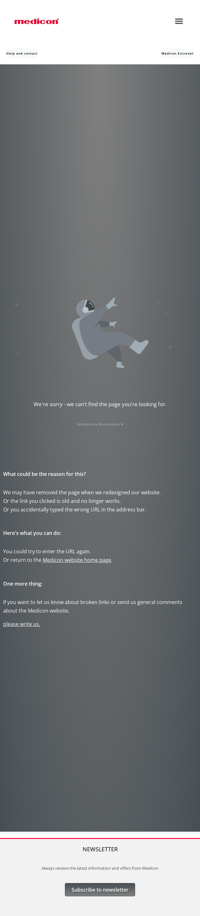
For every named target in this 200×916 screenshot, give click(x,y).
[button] (179, 21)
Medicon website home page (77, 559)
